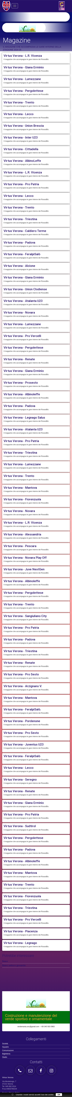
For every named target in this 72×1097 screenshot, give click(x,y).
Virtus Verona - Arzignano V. (23, 686)
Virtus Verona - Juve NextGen (24, 569)
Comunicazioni (8, 1050)
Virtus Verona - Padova (19, 242)
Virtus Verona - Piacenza (21, 931)
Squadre (5, 1047)
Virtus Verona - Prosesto (21, 382)
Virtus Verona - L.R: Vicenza (23, 522)
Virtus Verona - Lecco (18, 114)
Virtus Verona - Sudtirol (20, 826)
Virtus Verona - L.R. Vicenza (23, 55)
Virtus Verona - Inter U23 (21, 137)
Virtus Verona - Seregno (20, 779)
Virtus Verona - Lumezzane (22, 79)
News (5, 961)
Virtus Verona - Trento (19, 102)
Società (5, 1044)
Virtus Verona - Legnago (20, 943)
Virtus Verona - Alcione (19, 266)
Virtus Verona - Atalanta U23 (23, 301)
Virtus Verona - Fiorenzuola (22, 499)
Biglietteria (6, 1054)
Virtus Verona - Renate (19, 359)
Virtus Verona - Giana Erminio (24, 67)
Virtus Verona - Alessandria (22, 534)
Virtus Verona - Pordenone (22, 721)
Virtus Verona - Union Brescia (24, 125)
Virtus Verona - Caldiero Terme (25, 231)
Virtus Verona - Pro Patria (21, 184)
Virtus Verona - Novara (19, 312)
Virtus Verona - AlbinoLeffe (22, 161)
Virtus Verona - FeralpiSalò (22, 254)
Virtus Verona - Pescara (20, 546)
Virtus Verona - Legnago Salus (24, 417)
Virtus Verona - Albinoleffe (22, 394)
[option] (40, 27)
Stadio (4, 1057)
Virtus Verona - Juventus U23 (24, 744)
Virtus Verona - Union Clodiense (25, 289)
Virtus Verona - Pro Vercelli (22, 336)
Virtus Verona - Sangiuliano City (25, 616)
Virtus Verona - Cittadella (21, 149)
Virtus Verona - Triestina (20, 219)
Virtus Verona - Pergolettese (23, 91)
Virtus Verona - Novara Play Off (25, 557)
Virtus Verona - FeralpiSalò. (22, 709)
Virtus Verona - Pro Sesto (21, 674)
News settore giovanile (14, 965)
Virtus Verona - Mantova (20, 487)
